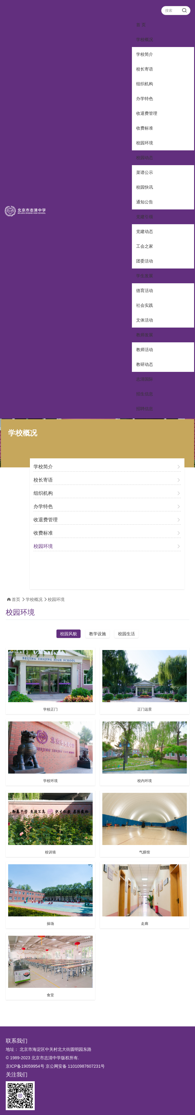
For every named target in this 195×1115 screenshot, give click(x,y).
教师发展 (144, 334)
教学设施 (97, 633)
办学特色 (144, 98)
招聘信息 (144, 408)
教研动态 (144, 364)
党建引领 (144, 216)
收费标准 (144, 128)
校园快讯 (144, 187)
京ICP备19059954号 (25, 1066)
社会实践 (144, 305)
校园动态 (144, 157)
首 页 (141, 24)
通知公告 (144, 201)
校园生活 (126, 633)
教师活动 (144, 349)
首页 (16, 599)
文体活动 (144, 320)
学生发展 (144, 275)
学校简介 (144, 54)
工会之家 (144, 246)
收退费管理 (146, 113)
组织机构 (144, 83)
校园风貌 (68, 633)
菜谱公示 (144, 172)
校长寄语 (144, 69)
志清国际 (144, 379)
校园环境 (144, 142)
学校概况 (144, 39)
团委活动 (144, 261)
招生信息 (144, 393)
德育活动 (144, 290)
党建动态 (144, 231)
